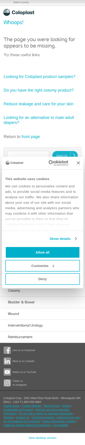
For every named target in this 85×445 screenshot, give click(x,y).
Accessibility (60, 425)
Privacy (66, 405)
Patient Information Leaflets (58, 421)
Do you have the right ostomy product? (39, 90)
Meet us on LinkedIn (23, 361)
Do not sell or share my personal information (46, 413)
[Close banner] (78, 163)
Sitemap (8, 417)
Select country (21, 2)
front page (31, 136)
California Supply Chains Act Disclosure (27, 425)
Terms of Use (52, 405)
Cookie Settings (31, 405)
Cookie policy (11, 405)
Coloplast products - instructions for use (56, 417)
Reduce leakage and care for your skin (38, 104)
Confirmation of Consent (18, 409)
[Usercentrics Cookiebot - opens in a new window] (50, 163)
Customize (42, 266)
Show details (60, 239)
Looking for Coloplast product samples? (40, 76)
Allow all (42, 252)
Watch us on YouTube (24, 372)
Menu (75, 12)
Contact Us (22, 417)
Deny (42, 279)
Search (64, 12)
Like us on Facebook (23, 350)
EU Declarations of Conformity (21, 421)
